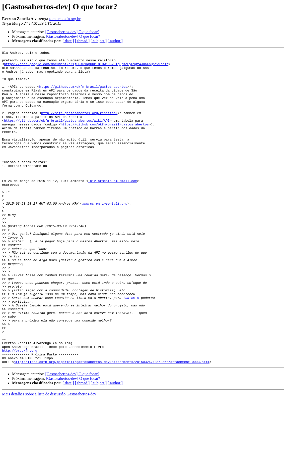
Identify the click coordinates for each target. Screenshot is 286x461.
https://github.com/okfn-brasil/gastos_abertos (83, 94)
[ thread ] (82, 41)
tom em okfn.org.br (65, 19)
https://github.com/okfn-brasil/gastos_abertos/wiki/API (57, 134)
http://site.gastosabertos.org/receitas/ (79, 125)
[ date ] (68, 41)
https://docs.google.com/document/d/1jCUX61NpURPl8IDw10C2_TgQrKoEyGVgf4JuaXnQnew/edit (86, 67)
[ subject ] (99, 41)
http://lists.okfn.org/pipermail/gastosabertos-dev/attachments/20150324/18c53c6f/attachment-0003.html (111, 424)
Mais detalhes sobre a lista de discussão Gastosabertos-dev (49, 456)
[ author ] (115, 41)
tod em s (131, 347)
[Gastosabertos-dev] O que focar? (72, 32)
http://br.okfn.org (19, 410)
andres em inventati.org (104, 234)
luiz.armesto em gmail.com (112, 207)
